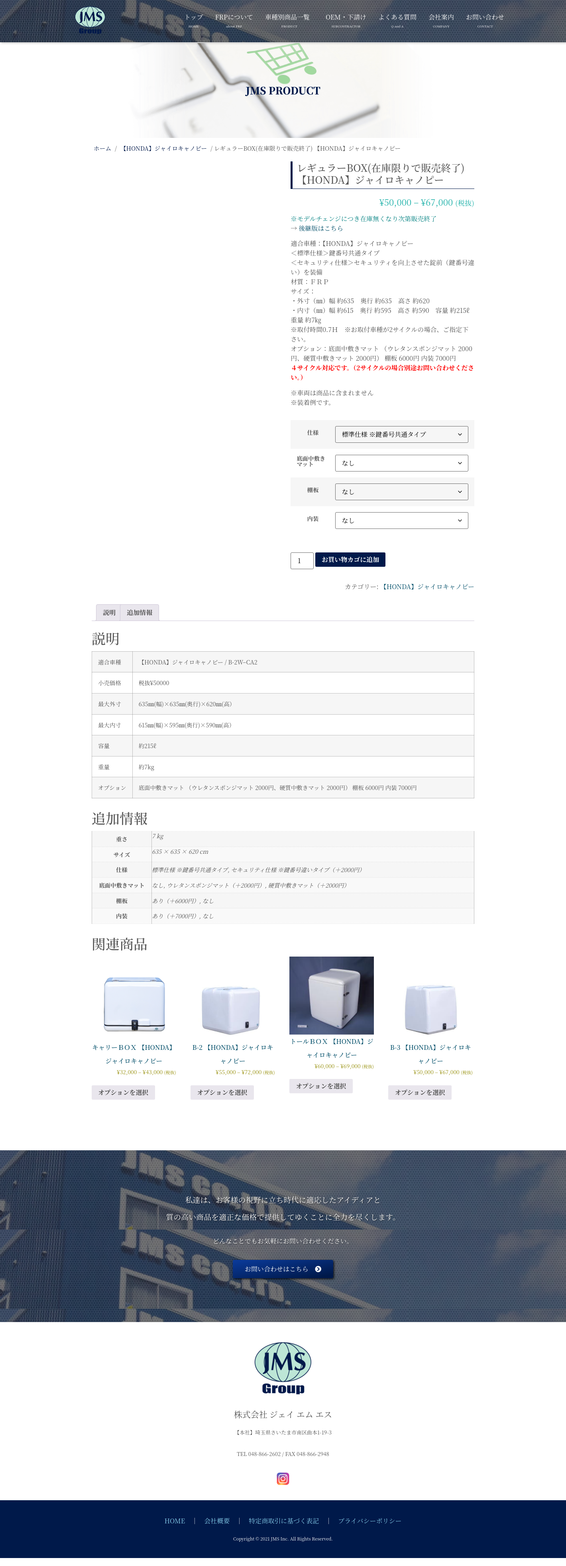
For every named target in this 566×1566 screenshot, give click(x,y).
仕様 (313, 432)
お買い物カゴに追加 (350, 559)
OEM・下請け (346, 19)
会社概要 (217, 1520)
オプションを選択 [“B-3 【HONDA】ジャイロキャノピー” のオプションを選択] (420, 1092)
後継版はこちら (321, 228)
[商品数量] (302, 560)
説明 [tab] (109, 612)
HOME (175, 1520)
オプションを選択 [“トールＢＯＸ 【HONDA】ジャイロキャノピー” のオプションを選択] (321, 1086)
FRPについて (234, 19)
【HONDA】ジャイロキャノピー (163, 148)
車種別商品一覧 (287, 19)
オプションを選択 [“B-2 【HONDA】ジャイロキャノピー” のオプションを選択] (222, 1092)
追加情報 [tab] (139, 612)
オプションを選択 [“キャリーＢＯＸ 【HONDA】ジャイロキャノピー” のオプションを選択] (123, 1092)
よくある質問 (397, 19)
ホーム (102, 148)
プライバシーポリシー (369, 1520)
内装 (313, 518)
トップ (193, 19)
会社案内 (441, 19)
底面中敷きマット (311, 461)
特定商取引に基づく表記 (284, 1520)
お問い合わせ (485, 19)
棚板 (313, 490)
